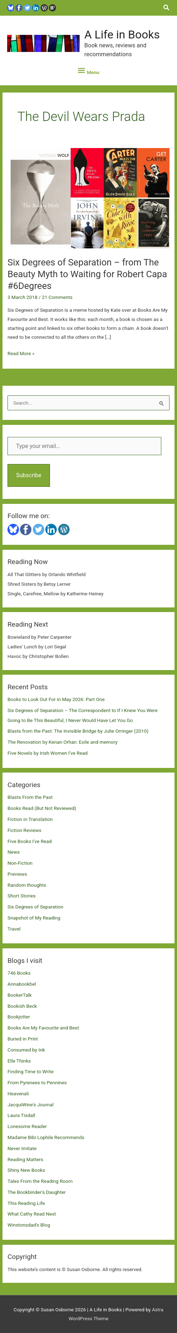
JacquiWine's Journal (30, 1104)
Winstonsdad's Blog (28, 1225)
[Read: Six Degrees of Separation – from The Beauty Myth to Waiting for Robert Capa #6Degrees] (88, 198)
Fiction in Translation (30, 819)
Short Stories (21, 896)
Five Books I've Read (29, 841)
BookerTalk (19, 995)
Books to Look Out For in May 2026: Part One (56, 699)
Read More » (21, 353)
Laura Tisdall (21, 1115)
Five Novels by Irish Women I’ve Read (47, 753)
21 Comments (57, 297)
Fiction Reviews (24, 830)
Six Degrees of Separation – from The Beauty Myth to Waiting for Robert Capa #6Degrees (87, 274)
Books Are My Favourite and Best (43, 1028)
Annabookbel (21, 984)
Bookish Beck (22, 1006)
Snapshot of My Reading (33, 918)
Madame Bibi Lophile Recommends (45, 1137)
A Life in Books (122, 34)
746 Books (19, 973)
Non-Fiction (19, 863)
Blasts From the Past (29, 797)
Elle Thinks (19, 1061)
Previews (17, 874)
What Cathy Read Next (31, 1214)
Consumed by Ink (26, 1050)
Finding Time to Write (30, 1071)
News (13, 852)
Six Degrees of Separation (35, 907)
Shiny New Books (26, 1170)
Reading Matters (25, 1159)
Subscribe (28, 475)
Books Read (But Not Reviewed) (41, 808)
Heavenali (18, 1093)
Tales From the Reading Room (39, 1181)
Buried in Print (22, 1039)
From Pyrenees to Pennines (37, 1082)
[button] (166, 7)
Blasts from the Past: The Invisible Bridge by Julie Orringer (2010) (77, 731)
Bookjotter (18, 1016)
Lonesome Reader (27, 1126)
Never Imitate (21, 1148)
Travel (13, 929)
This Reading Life (26, 1203)
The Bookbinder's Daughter (36, 1192)
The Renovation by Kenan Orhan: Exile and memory (62, 742)
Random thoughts (26, 885)
